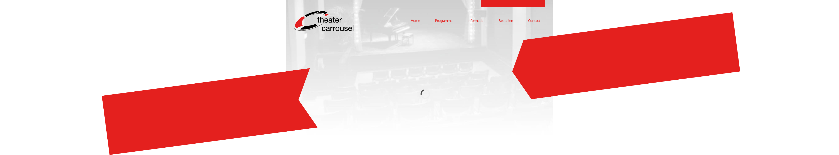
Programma (443, 21)
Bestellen (506, 21)
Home (415, 21)
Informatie (475, 21)
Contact (534, 21)
